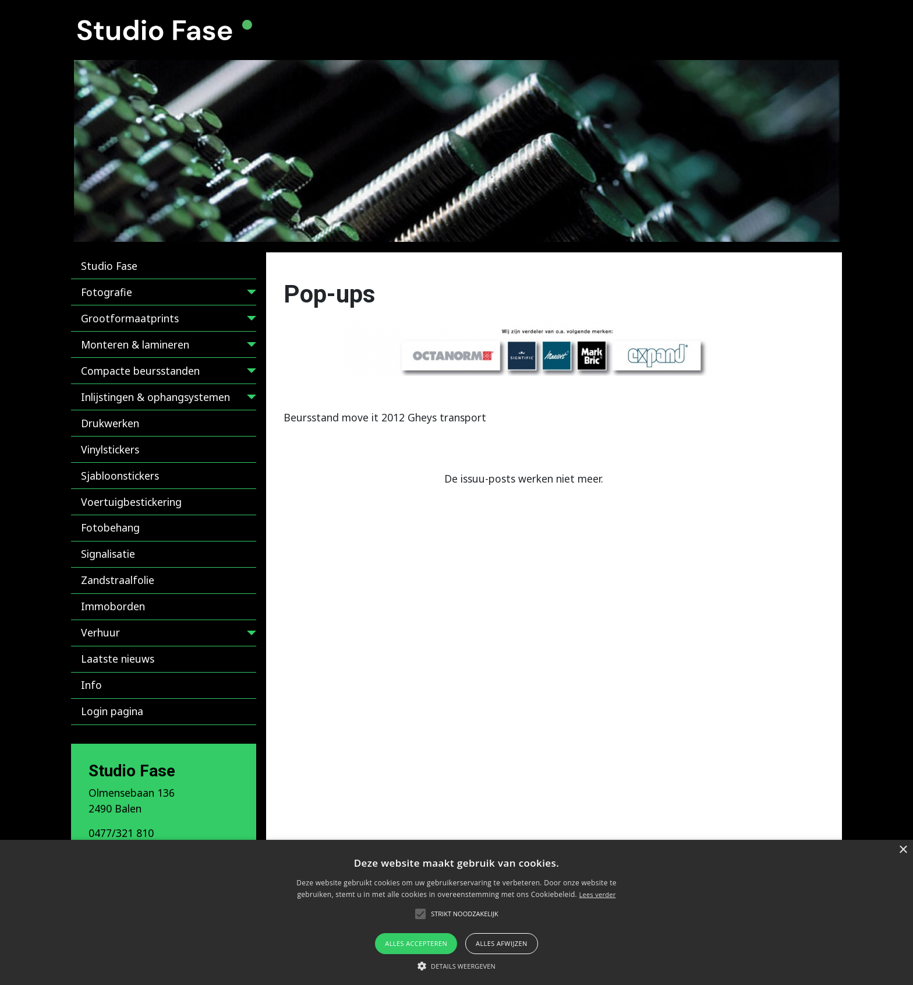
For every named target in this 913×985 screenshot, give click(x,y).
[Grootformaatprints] (249, 320)
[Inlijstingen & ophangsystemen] (249, 399)
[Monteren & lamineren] (249, 346)
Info (91, 685)
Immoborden (113, 606)
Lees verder (597, 894)
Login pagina (112, 711)
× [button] (902, 850)
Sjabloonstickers (120, 476)
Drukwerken (110, 423)
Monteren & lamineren (135, 344)
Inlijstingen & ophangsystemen (155, 397)
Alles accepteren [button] (416, 943)
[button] (456, 966)
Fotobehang (110, 527)
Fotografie (106, 292)
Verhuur (100, 632)
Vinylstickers (110, 449)
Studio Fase (109, 266)
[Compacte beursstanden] (249, 372)
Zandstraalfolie (117, 580)
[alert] (456, 912)
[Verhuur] (249, 635)
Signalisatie (108, 554)
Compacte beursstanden (140, 371)
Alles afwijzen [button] (502, 943)
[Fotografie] (249, 294)
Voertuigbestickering (131, 502)
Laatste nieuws (117, 659)
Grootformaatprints (130, 318)
